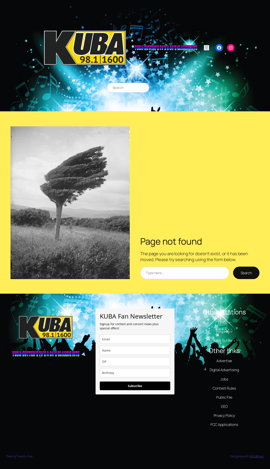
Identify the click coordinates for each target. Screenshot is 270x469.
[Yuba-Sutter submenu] (235, 340)
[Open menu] (206, 47)
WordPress (257, 456)
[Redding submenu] (231, 331)
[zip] (135, 361)
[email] (135, 339)
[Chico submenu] (229, 322)
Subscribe (135, 386)
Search (246, 272)
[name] (135, 350)
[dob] (135, 372)
